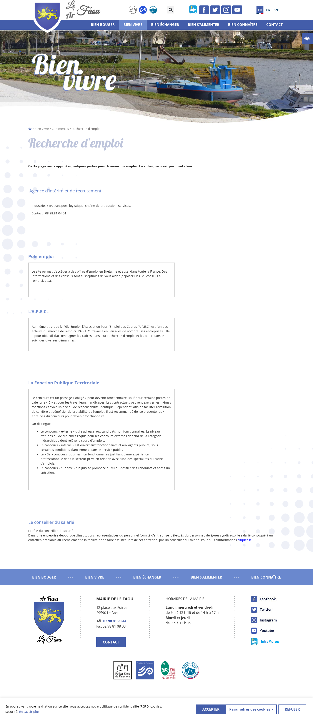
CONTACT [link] (111, 642)
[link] (307, 38)
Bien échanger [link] (165, 24)
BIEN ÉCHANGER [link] (147, 577)
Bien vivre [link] (132, 24)
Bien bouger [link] (103, 24)
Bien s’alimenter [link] (203, 24)
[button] (170, 10)
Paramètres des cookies (219, 709)
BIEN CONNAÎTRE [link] (266, 577)
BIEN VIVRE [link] (94, 577)
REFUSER (262, 709)
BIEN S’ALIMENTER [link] (206, 577)
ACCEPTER (292, 709)
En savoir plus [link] (29, 712)
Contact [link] (274, 24)
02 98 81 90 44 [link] (114, 621)
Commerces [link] (60, 129)
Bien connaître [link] (243, 24)
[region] (156, 708)
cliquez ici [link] (245, 540)
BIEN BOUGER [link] (44, 577)
